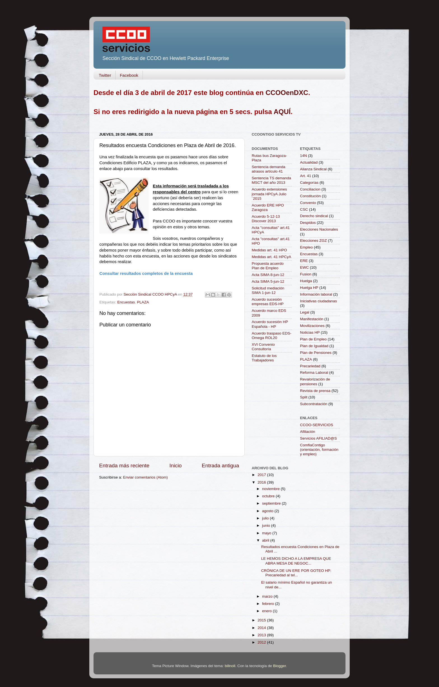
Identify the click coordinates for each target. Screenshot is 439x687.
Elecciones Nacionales (319, 229)
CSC (304, 209)
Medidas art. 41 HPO (269, 250)
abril (266, 540)
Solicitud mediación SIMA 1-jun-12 (268, 290)
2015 (262, 620)
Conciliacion (310, 189)
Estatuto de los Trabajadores (264, 358)
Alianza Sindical (313, 169)
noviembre (271, 489)
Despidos (308, 223)
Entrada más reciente (124, 465)
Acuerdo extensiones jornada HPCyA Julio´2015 (269, 193)
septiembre (272, 503)
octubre (269, 496)
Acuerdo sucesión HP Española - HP (270, 324)
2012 (262, 642)
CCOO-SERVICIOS (316, 425)
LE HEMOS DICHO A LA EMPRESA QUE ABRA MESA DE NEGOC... (296, 560)
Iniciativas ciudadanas (318, 301)
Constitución (310, 196)
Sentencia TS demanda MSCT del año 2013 (271, 180)
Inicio (175, 465)
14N (303, 156)
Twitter (105, 75)
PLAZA (143, 302)
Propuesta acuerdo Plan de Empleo (268, 265)
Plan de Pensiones (316, 353)
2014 (262, 628)
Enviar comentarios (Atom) (145, 477)
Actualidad (309, 162)
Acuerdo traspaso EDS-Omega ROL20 (271, 335)
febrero (268, 604)
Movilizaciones (312, 326)
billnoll (230, 666)
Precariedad (310, 366)
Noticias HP (310, 332)
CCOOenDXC (286, 92)
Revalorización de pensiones (315, 381)
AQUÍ (282, 111)
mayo (267, 533)
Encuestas (126, 302)
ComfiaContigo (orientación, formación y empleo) (319, 449)
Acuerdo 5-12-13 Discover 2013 (266, 218)
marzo (268, 596)
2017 (262, 475)
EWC (304, 267)
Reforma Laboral (314, 372)
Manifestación (311, 319)
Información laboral (316, 294)
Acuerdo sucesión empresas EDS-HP (268, 301)
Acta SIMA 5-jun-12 (268, 281)
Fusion (306, 274)
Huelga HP (309, 288)
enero (267, 611)
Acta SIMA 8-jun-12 (268, 275)
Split (303, 397)
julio (266, 518)
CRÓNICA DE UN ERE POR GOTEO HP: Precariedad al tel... (296, 572)
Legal (304, 312)
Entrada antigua (220, 465)
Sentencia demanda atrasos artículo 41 (268, 169)
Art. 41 (305, 176)
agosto (268, 511)
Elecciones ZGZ (313, 240)
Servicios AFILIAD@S (318, 438)
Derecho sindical (314, 216)
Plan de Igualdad (314, 346)
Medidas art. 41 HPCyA (271, 257)
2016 (262, 482)
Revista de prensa (315, 391)
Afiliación (307, 432)
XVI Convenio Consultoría (263, 346)
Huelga (306, 281)
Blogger (279, 666)
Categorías (309, 182)
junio (266, 525)
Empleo (306, 247)
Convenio (308, 203)
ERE (304, 261)
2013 (262, 635)
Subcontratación (314, 404)
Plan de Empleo (313, 339)
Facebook (129, 75)
